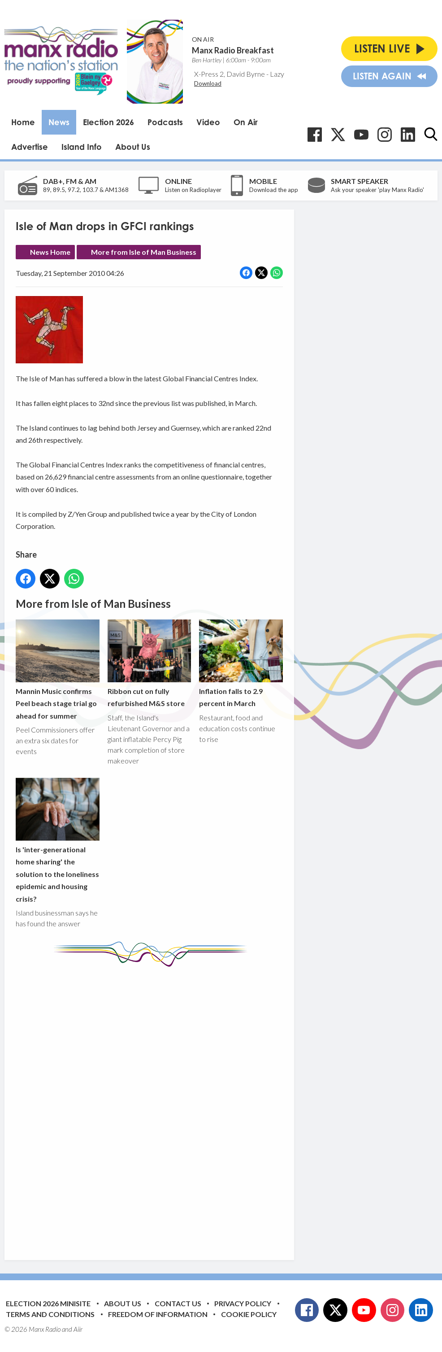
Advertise (29, 147)
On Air (246, 122)
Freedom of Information (158, 1314)
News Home (50, 252)
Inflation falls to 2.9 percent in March (241, 663)
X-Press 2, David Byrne (229, 74)
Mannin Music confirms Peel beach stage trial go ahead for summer (58, 669)
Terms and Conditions (50, 1314)
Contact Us (178, 1303)
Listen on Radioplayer (193, 189)
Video (208, 122)
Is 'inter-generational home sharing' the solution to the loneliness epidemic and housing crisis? (58, 840)
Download (207, 83)
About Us (132, 147)
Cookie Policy (249, 1314)
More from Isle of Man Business (143, 252)
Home (23, 122)
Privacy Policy (242, 1303)
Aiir (78, 1329)
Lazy (277, 74)
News (58, 122)
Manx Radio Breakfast (233, 50)
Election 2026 (108, 122)
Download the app (273, 189)
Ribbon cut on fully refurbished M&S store (149, 663)
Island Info (81, 147)
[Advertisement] (184, 1107)
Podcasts (165, 122)
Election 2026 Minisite (48, 1303)
